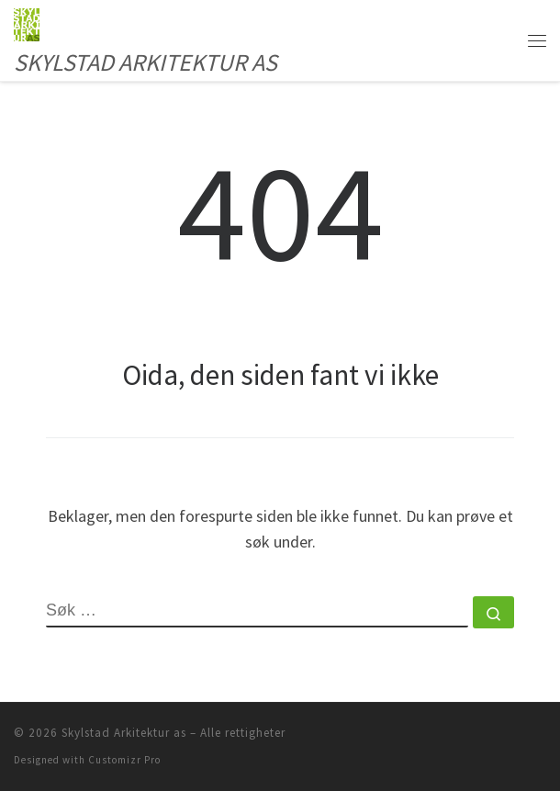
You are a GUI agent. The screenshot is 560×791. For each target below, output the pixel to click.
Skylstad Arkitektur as (124, 732)
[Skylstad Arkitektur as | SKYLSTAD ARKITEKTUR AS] (26, 22)
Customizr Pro (124, 759)
